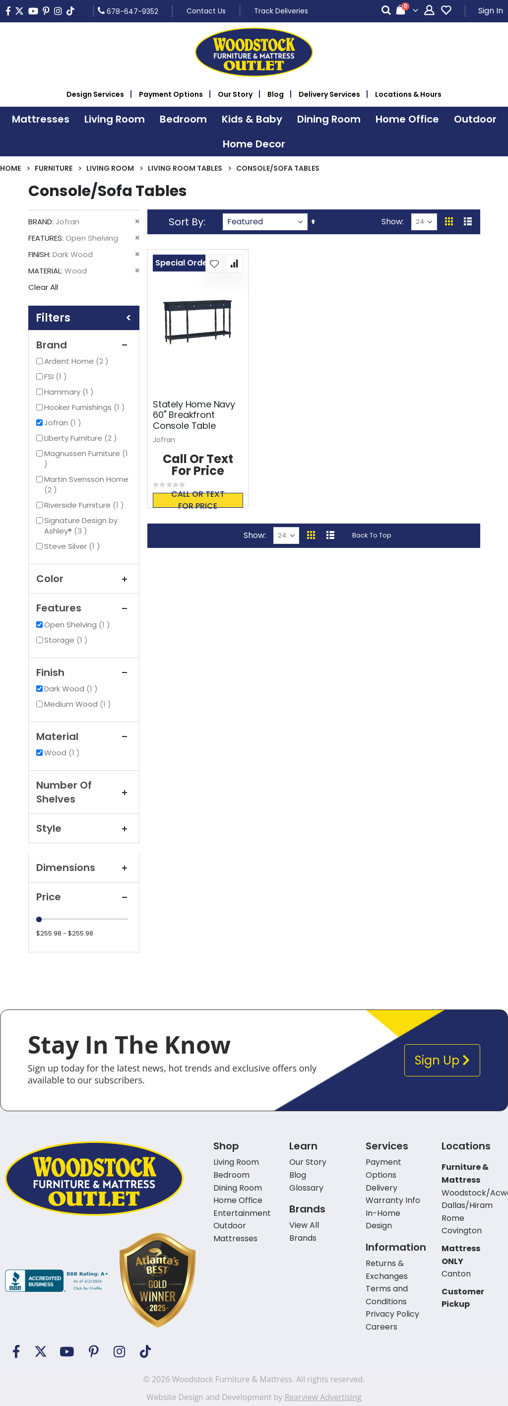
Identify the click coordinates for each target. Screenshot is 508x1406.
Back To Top (371, 535)
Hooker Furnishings (85, 407)
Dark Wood (72, 688)
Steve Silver (73, 546)
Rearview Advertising (322, 1397)
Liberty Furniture (82, 438)
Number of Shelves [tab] (83, 792)
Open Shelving (78, 624)
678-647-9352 (128, 10)
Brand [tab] (83, 345)
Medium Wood (79, 704)
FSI (56, 376)
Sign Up (442, 1060)
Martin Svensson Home (86, 484)
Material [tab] (83, 736)
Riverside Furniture (85, 505)
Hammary (70, 392)
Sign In (490, 10)
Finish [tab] (83, 672)
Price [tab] (83, 897)
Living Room (110, 168)
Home (10, 168)
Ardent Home (77, 361)
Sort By (186, 221)
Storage (67, 640)
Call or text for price (198, 500)
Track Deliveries (281, 11)
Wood (63, 752)
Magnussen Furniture (86, 458)
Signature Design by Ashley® (81, 525)
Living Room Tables (185, 168)
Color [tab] (83, 579)
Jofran (64, 422)
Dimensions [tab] (83, 867)
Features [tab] (83, 608)
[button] (214, 263)
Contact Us (206, 11)
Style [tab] (83, 828)
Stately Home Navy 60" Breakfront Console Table (194, 415)
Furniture (53, 168)
